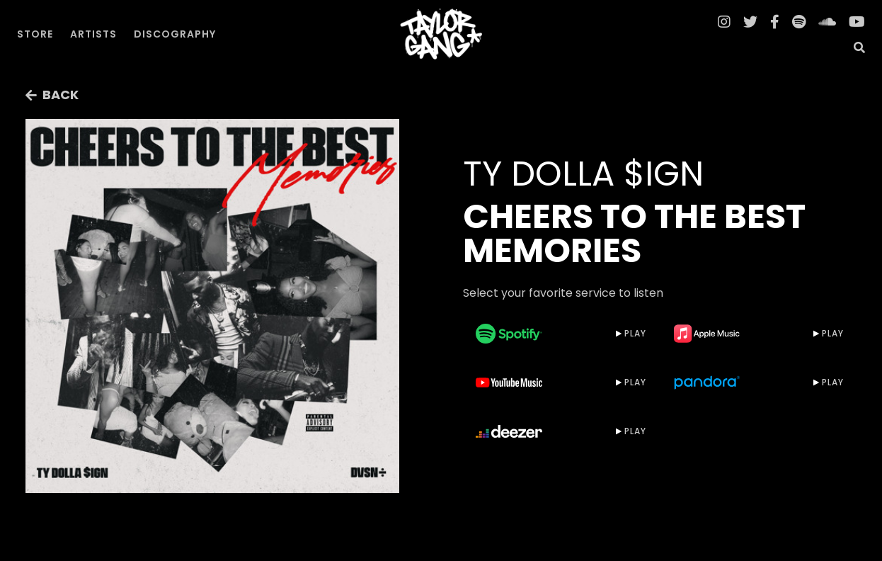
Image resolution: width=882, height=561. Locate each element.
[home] (441, 34)
